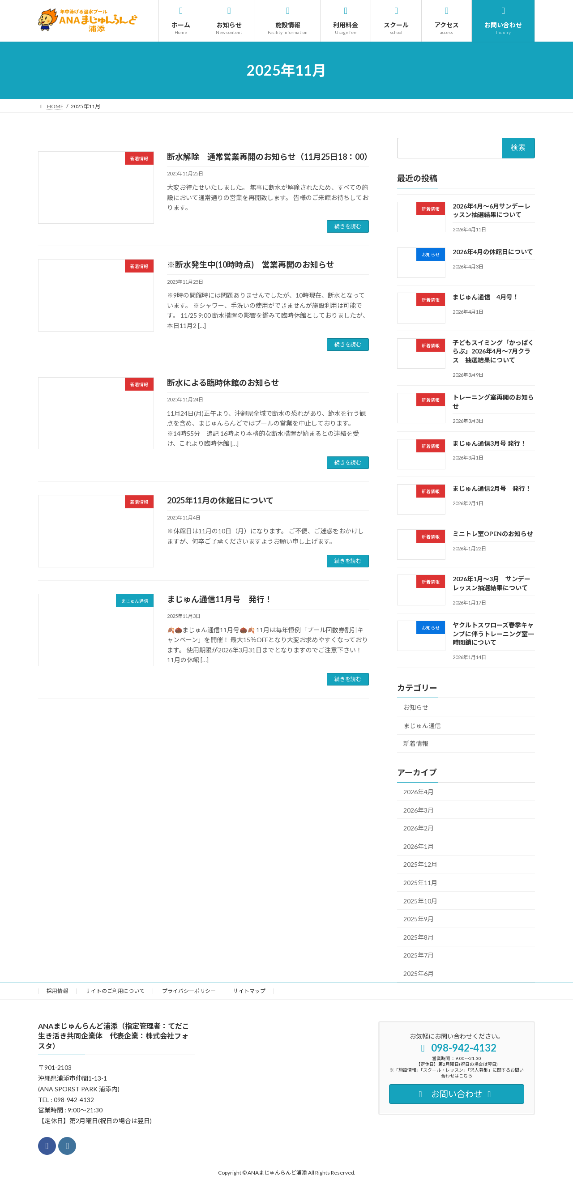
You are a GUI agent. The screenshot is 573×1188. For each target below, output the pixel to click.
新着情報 (415, 743)
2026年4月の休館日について (493, 251)
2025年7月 (418, 955)
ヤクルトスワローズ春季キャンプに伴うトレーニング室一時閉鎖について (493, 633)
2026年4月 (418, 792)
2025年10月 (420, 901)
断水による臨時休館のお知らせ (223, 382)
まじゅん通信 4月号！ (486, 297)
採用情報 (57, 991)
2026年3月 (418, 810)
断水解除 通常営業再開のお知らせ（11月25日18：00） (269, 157)
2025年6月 (418, 973)
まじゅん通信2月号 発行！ (492, 488)
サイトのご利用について (115, 991)
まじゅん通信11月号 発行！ (220, 599)
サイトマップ (249, 991)
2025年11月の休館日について (220, 500)
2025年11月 (420, 882)
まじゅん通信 (422, 725)
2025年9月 (418, 919)
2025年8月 (418, 937)
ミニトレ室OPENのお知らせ (493, 533)
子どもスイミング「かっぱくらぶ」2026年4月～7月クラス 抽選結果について (493, 351)
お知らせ (415, 707)
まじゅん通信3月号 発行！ (489, 443)
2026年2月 (418, 828)
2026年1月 (418, 846)
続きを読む (347, 226)
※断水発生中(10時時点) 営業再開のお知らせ (250, 264)
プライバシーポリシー (189, 991)
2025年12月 (420, 865)
